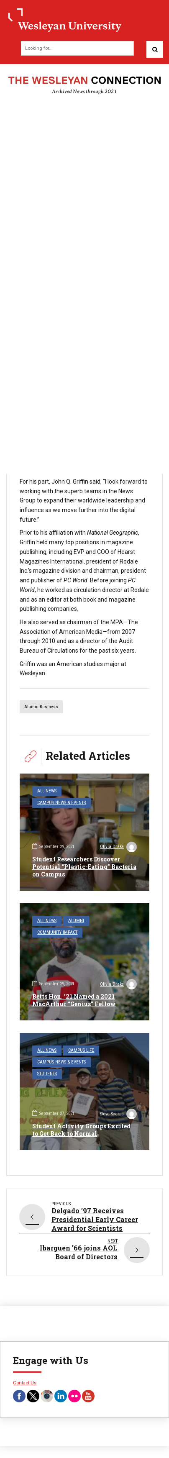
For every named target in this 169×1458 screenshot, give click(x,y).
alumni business (41, 707)
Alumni (76, 920)
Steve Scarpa (118, 1115)
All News (46, 791)
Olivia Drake (118, 847)
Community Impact (57, 932)
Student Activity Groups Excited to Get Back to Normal (81, 1130)
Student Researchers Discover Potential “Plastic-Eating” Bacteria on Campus (84, 866)
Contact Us (24, 1383)
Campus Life (81, 1050)
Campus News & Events (61, 802)
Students (47, 1073)
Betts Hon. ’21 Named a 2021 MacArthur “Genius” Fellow (74, 1000)
